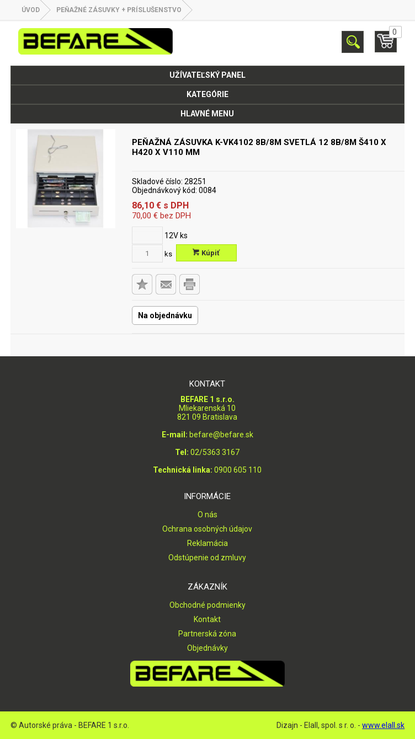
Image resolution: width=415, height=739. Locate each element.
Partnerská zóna (207, 633)
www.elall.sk (383, 725)
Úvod (31, 10)
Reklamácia (207, 543)
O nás (207, 514)
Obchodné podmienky (207, 605)
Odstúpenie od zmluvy (207, 557)
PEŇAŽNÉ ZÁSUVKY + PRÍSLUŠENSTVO (119, 10)
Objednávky (207, 648)
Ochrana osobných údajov (207, 528)
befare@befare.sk (221, 434)
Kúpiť (206, 253)
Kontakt (207, 619)
